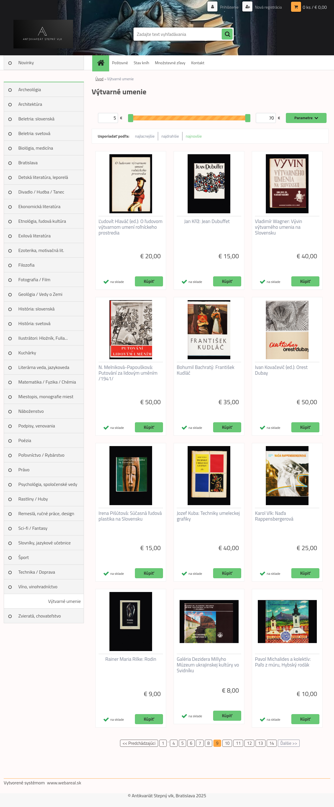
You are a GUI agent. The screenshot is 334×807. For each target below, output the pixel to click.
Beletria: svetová (34, 133)
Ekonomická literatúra (39, 206)
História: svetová (34, 323)
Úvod (99, 79)
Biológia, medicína (35, 147)
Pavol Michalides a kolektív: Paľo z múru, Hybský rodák (283, 662)
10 (227, 743)
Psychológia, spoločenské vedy (47, 484)
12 (249, 743)
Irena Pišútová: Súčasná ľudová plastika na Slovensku (130, 516)
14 (271, 743)
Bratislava (28, 162)
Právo (24, 469)
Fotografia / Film (34, 279)
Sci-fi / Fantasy (33, 528)
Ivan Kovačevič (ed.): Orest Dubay (281, 370)
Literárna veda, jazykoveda (43, 367)
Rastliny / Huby (33, 498)
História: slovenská (36, 308)
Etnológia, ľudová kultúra (42, 221)
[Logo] (43, 34)
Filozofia (26, 264)
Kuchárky (27, 352)
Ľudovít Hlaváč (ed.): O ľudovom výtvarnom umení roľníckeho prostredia (130, 227)
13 (260, 743)
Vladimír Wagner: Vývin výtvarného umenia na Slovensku (278, 227)
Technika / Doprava (36, 571)
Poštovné (120, 63)
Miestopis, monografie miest (45, 396)
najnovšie (194, 136)
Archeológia (29, 89)
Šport (23, 557)
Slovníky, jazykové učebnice (44, 542)
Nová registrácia (268, 7)
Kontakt (197, 63)
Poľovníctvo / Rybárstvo (41, 455)
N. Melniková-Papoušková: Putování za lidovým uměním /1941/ (128, 373)
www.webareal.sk (64, 782)
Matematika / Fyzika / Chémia (47, 381)
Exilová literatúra (34, 235)
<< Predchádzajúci (139, 743)
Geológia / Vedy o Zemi (40, 294)
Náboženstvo (31, 411)
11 (238, 743)
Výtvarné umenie (64, 601)
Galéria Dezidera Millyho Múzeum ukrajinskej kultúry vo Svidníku (208, 664)
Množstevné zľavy (170, 63)
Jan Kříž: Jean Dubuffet (207, 221)
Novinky (26, 62)
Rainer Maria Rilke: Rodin (130, 659)
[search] (227, 34)
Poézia (24, 440)
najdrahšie (170, 136)
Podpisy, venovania (36, 425)
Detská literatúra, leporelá (43, 177)
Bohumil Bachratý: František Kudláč (205, 370)
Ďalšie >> (288, 743)
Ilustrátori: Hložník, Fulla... (43, 338)
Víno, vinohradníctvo (37, 586)
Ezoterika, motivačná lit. (41, 250)
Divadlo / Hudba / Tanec (41, 191)
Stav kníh (141, 63)
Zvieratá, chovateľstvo (39, 615)
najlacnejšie (144, 136)
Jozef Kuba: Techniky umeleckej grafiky (208, 516)
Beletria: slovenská (36, 118)
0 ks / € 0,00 (315, 7)
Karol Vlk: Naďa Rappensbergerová (274, 516)
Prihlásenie (229, 7)
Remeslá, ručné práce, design (46, 513)
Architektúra (30, 104)
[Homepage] (102, 62)
